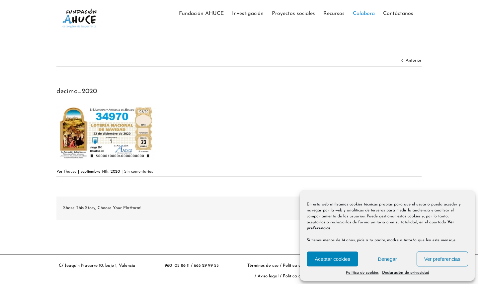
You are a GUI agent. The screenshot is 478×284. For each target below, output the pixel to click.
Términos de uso (263, 265)
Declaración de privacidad (405, 273)
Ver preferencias (442, 259)
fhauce (70, 172)
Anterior (414, 60)
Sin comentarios (138, 172)
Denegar (387, 259)
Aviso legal (269, 276)
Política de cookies (362, 273)
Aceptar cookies (332, 259)
